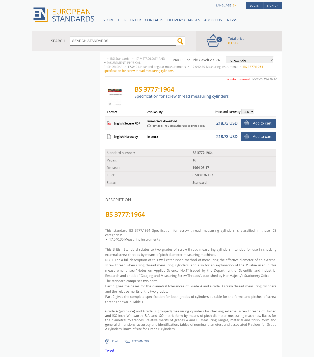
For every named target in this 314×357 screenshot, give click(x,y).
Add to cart (262, 123)
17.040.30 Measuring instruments (214, 67)
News (232, 20)
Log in (254, 5)
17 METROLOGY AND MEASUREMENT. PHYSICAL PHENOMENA (134, 63)
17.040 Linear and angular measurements (157, 67)
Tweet (109, 350)
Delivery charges (183, 20)
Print (115, 341)
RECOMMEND (140, 341)
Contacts (154, 20)
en (235, 5)
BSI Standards (120, 59)
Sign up (272, 5)
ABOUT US (213, 20)
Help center (129, 20)
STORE (108, 20)
